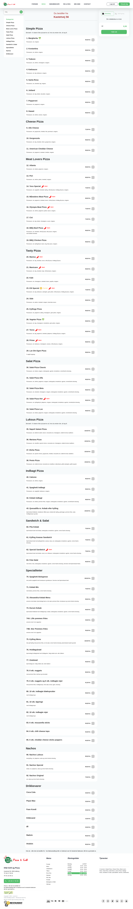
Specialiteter (10, 47)
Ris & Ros (66, 4)
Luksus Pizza (10, 38)
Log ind (112, 4)
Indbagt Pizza (10, 41)
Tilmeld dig (124, 4)
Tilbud (47, 871)
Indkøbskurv (54, 4)
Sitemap (48, 884)
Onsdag (77, 868)
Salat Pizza (9, 35)
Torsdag (77, 869)
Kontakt (87, 4)
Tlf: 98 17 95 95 (8, 873)
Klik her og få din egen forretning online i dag (14, 899)
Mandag (77, 864)
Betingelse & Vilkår (51, 882)
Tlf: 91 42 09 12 (8, 875)
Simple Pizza (10, 22)
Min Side (77, 4)
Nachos (8, 50)
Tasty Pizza (9, 32)
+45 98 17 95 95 (12, 881)
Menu (44, 4)
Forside (35, 4)
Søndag (77, 875)
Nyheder (48, 875)
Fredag (77, 871)
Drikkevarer (9, 54)
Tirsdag (77, 866)
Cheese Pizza (10, 25)
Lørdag (77, 873)
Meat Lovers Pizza (11, 29)
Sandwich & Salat (11, 44)
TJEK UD (114, 32)
